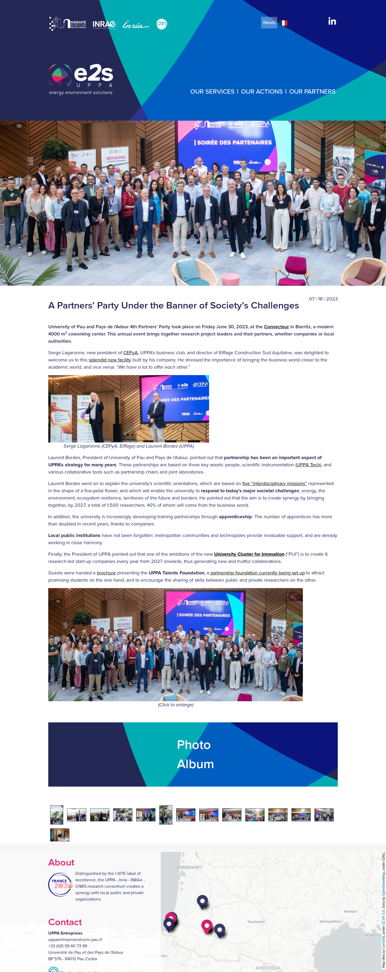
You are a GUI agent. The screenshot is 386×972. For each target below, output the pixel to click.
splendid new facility (110, 360)
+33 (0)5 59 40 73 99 (67, 946)
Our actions (262, 92)
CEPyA (130, 353)
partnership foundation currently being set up (257, 573)
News (269, 22)
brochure (106, 573)
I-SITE (120, 873)
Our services (212, 92)
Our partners (312, 92)
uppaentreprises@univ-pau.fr (75, 939)
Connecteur (276, 327)
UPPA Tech (308, 465)
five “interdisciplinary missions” (274, 483)
